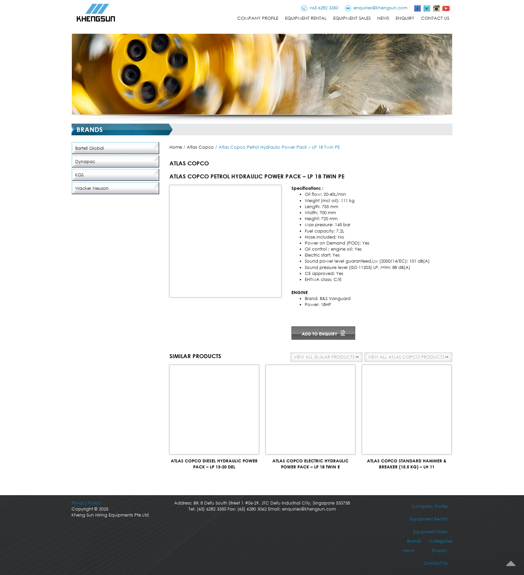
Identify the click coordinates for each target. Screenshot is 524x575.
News (383, 18)
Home (175, 147)
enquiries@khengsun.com (380, 8)
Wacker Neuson (92, 188)
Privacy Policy (86, 503)
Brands (414, 541)
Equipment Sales (352, 18)
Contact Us (435, 18)
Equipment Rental (305, 18)
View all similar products (326, 357)
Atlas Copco (200, 147)
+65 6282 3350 (323, 8)
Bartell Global (89, 148)
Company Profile (257, 18)
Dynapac (85, 161)
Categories (440, 541)
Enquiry (405, 18)
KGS (79, 175)
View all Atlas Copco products (408, 357)
